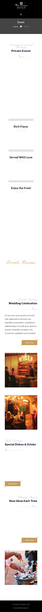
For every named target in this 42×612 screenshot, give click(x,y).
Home (15, 26)
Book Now (29, 342)
